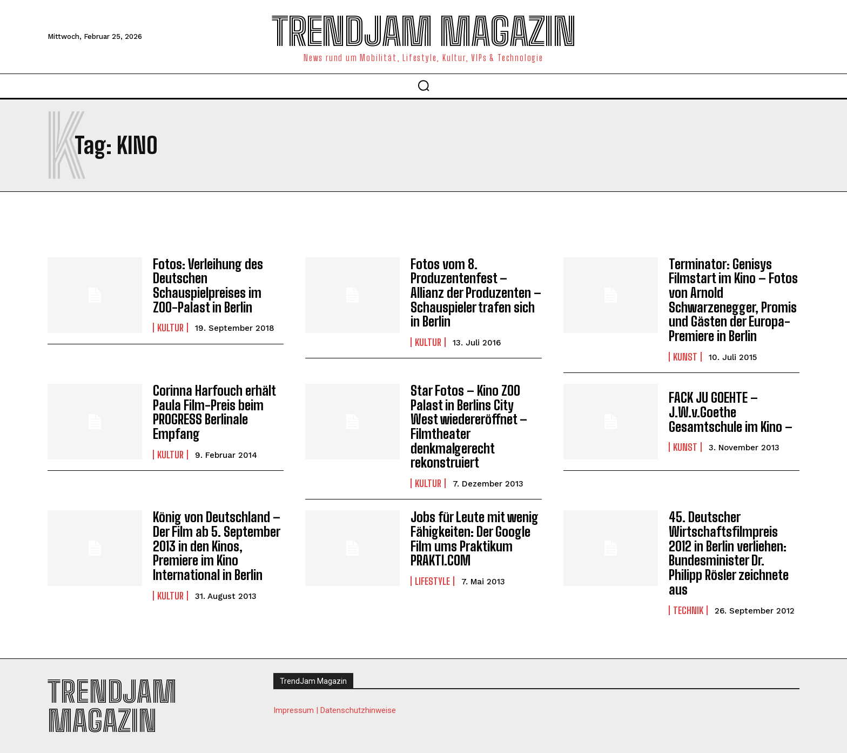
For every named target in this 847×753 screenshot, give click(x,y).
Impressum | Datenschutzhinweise (334, 707)
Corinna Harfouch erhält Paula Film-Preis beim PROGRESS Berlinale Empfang (213, 411)
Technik (688, 607)
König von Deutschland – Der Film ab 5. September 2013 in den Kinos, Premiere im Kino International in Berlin (216, 543)
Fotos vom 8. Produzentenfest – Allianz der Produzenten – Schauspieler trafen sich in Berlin (475, 292)
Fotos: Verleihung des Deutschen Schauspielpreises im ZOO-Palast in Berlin (207, 285)
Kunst (685, 356)
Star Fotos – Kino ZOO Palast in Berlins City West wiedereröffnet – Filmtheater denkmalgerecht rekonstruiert (468, 425)
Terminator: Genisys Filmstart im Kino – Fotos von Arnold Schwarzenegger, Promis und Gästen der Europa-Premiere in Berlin (732, 299)
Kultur (170, 327)
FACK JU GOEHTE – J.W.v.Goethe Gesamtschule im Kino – (730, 411)
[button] (423, 85)
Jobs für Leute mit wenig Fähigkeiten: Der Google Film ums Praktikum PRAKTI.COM (474, 537)
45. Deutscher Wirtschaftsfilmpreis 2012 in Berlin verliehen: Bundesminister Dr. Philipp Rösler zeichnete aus (728, 550)
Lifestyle (432, 579)
